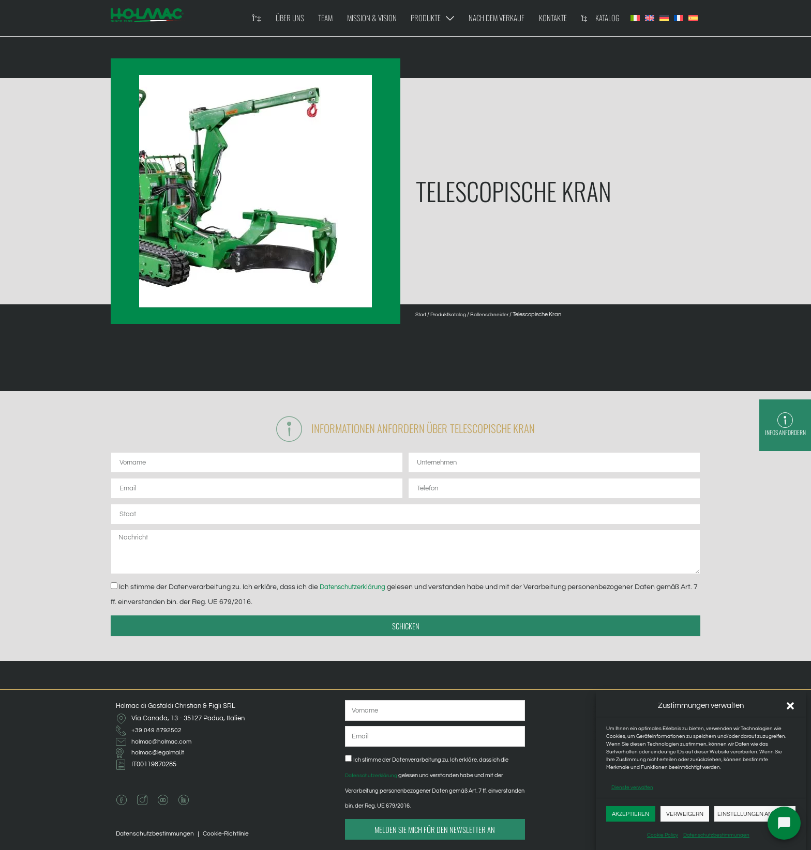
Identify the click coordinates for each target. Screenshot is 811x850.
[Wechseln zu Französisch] (678, 18)
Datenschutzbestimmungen (716, 835)
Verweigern (684, 814)
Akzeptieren (630, 814)
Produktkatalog (453, 314)
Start (422, 314)
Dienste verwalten (632, 787)
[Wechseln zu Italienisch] (635, 18)
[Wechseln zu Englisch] (649, 18)
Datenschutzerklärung (357, 590)
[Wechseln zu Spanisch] (693, 18)
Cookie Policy (662, 835)
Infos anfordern (785, 433)
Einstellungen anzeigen (754, 814)
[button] (790, 706)
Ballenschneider (498, 314)
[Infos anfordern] (785, 416)
